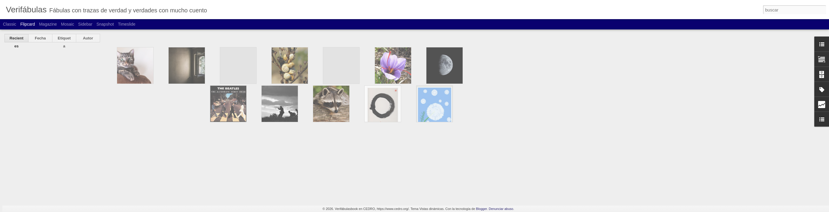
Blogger (481, 209)
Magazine (48, 24)
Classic (9, 24)
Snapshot (105, 24)
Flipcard (27, 24)
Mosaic (67, 24)
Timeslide (126, 24)
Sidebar (85, 24)
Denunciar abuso (501, 209)
